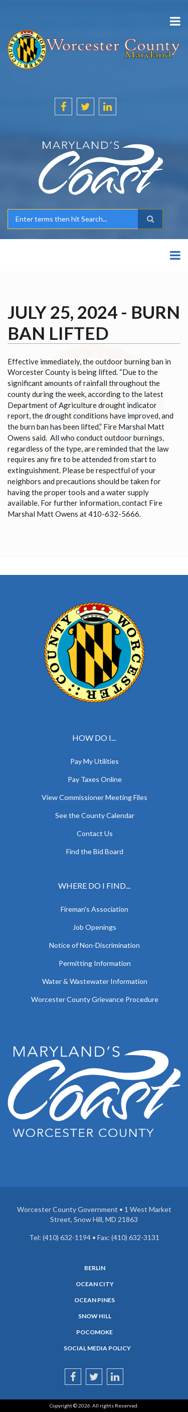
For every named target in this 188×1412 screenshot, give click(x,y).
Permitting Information (95, 963)
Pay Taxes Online (95, 779)
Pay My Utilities (94, 761)
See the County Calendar (94, 815)
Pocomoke (94, 1332)
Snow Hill (94, 1316)
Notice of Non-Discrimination (94, 945)
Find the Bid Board (94, 851)
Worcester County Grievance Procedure (94, 999)
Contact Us (95, 833)
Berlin (94, 1268)
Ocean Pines (94, 1300)
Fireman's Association (94, 909)
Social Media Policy (97, 1348)
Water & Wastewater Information (94, 981)
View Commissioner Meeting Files (94, 797)
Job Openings (94, 927)
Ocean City (95, 1284)
